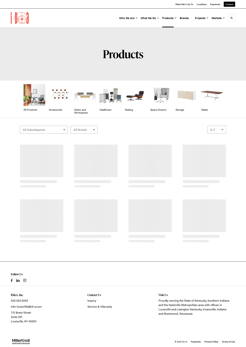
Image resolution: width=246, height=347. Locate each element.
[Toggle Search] (231, 18)
